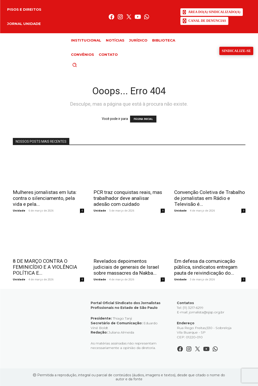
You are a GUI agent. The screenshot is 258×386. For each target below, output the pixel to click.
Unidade (19, 210)
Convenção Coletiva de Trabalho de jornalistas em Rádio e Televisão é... (209, 198)
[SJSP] (211, 12)
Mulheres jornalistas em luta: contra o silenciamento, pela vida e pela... (44, 198)
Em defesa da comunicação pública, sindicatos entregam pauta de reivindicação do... (205, 267)
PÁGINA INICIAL (143, 119)
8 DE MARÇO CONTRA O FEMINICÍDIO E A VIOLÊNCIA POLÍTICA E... (45, 267)
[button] (82, 64)
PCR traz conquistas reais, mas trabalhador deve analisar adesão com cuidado (128, 198)
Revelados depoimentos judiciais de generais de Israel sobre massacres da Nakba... (126, 267)
